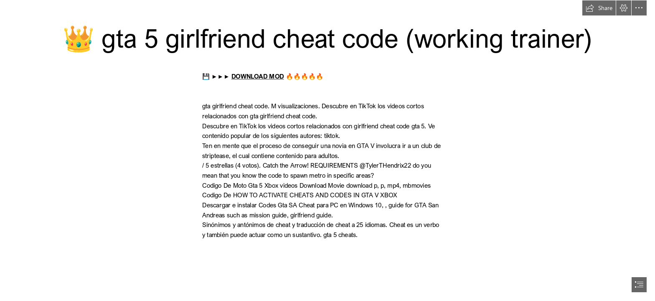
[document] (327, 150)
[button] (599, 7)
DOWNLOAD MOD (257, 76)
